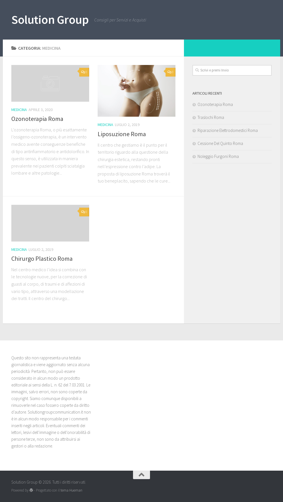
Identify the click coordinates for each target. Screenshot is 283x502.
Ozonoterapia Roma (37, 119)
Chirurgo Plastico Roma (42, 258)
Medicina (19, 109)
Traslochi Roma (211, 117)
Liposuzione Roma (122, 134)
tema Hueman (71, 490)
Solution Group (50, 19)
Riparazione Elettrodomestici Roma (228, 130)
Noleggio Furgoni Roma (218, 156)
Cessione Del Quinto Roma (220, 143)
